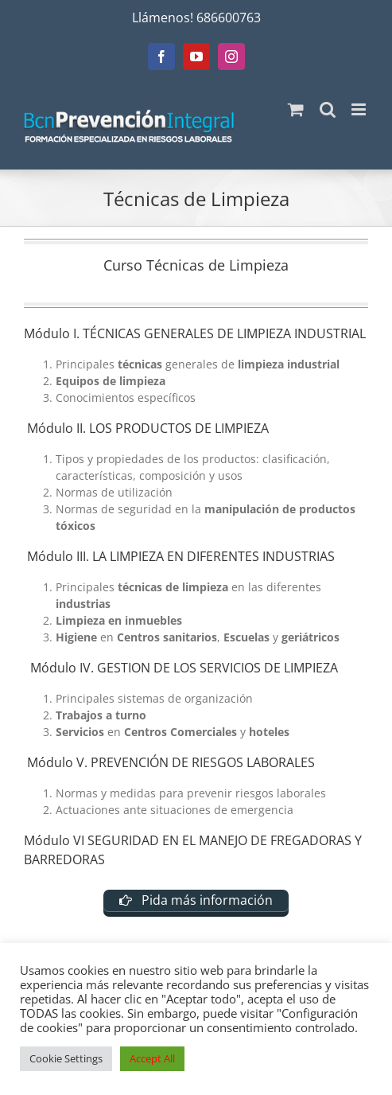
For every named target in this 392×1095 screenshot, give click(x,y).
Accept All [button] (152, 1058)
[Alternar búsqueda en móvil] (328, 109)
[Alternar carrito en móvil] (296, 109)
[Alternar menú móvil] (359, 109)
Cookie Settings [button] (66, 1058)
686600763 (228, 17)
